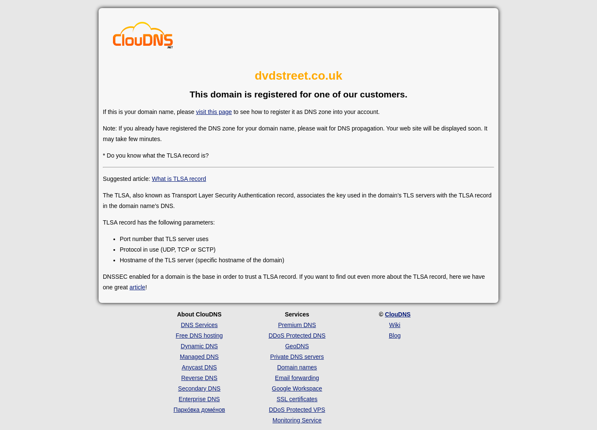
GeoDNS (297, 346)
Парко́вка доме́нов (199, 409)
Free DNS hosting (199, 335)
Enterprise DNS (199, 399)
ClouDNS (398, 314)
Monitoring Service (297, 420)
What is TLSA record (179, 178)
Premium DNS (297, 325)
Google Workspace (297, 388)
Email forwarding (297, 378)
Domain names (297, 367)
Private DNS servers (297, 356)
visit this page (214, 111)
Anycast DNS (199, 367)
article (137, 287)
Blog (395, 335)
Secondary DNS (199, 388)
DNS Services (199, 325)
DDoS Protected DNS (297, 335)
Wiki (394, 325)
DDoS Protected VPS (297, 409)
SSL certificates (297, 399)
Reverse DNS (199, 378)
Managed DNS (199, 356)
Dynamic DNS (199, 346)
